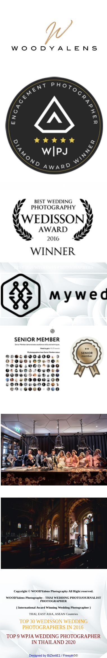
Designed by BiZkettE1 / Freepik (51, 655)
